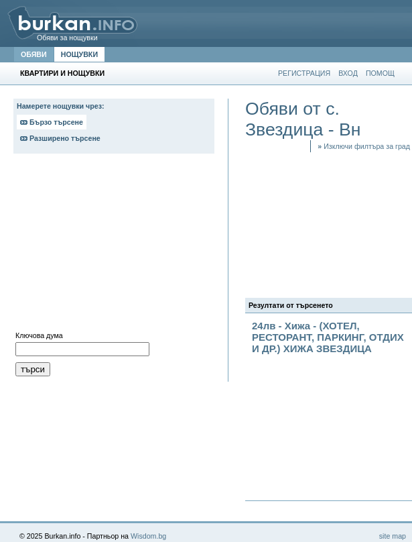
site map (392, 536)
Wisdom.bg (148, 536)
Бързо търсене (51, 122)
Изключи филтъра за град (364, 146)
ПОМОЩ (380, 73)
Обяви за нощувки (67, 38)
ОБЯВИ (34, 54)
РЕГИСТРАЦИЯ (304, 73)
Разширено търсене (60, 138)
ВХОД (348, 73)
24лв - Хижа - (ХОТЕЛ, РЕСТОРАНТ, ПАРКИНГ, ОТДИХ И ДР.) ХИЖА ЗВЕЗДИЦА (328, 337)
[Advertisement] (113, 245)
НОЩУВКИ (79, 54)
